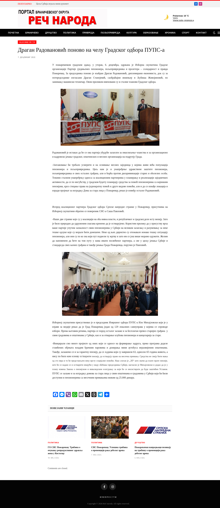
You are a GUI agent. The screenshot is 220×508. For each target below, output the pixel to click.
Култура (132, 32)
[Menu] (219, 32)
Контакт (201, 32)
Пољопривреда (110, 32)
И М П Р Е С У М (108, 497)
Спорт (186, 32)
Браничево (32, 32)
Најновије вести (27, 42)
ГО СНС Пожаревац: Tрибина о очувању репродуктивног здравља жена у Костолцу (65, 450)
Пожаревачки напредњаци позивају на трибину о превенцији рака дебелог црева (153, 450)
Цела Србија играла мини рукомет (52, 4)
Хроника (170, 32)
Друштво (51, 32)
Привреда (88, 32)
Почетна (13, 32)
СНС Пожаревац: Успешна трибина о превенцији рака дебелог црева (109, 449)
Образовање (150, 32)
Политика (69, 32)
